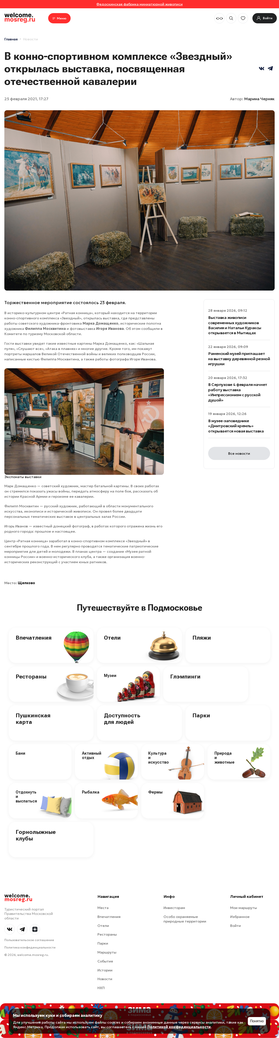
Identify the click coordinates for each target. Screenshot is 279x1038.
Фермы (155, 792)
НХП (101, 988)
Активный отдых (91, 755)
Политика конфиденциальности (30, 947)
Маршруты (106, 952)
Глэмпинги (185, 676)
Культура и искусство (158, 757)
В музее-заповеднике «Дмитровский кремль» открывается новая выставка (236, 426)
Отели (112, 637)
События (105, 961)
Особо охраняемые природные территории (184, 918)
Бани (20, 753)
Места (103, 907)
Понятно (257, 1021)
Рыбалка (90, 792)
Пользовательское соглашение (29, 940)
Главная (11, 39)
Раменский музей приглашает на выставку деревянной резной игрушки (239, 358)
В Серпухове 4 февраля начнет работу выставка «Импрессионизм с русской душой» (237, 392)
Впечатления (34, 637)
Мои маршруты (243, 907)
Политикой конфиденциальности (179, 1027)
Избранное (240, 916)
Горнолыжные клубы (36, 835)
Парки (201, 715)
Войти (235, 925)
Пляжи (201, 637)
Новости (30, 39)
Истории (104, 970)
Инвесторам (174, 907)
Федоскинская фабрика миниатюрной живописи (139, 4)
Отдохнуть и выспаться (26, 796)
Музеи (110, 675)
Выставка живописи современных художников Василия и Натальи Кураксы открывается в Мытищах (234, 325)
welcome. (18, 897)
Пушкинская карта (33, 718)
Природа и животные (224, 757)
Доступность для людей (122, 718)
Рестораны (31, 676)
